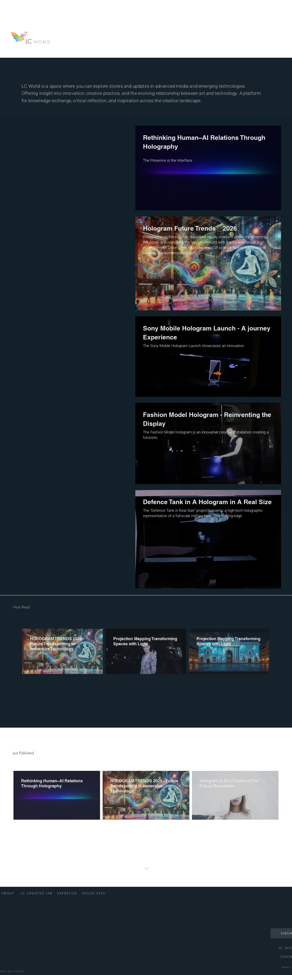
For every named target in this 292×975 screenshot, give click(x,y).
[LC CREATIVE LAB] (37, 893)
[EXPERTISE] (67, 893)
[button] (146, 868)
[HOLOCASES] (94, 893)
